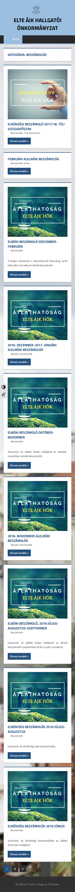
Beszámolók (17, 133)
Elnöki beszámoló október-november (31, 435)
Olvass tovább (18, 141)
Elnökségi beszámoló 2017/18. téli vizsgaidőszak (36, 126)
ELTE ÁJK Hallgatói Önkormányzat (37, 24)
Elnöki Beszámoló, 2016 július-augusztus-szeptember (33, 626)
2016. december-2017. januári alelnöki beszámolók (32, 347)
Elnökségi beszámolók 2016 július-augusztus (36, 729)
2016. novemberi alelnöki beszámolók (29, 538)
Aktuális (15, 353)
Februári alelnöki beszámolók (33, 158)
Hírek (26, 163)
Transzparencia (32, 133)
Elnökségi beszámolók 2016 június (36, 826)
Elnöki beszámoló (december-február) (32, 244)
